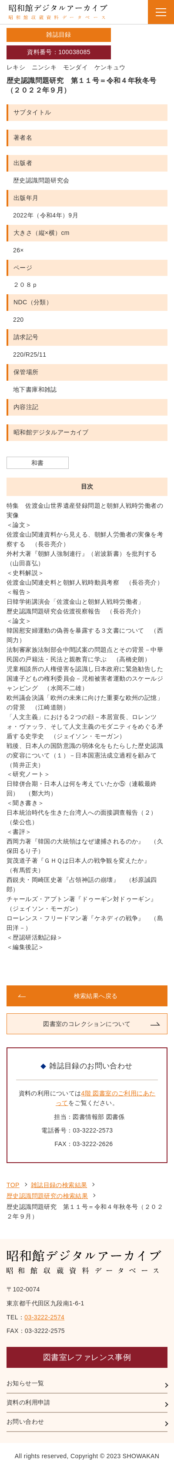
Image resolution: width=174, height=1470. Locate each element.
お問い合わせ (25, 1421)
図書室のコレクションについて (87, 1023)
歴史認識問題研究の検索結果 (47, 1195)
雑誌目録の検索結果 (59, 1184)
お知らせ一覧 (25, 1383)
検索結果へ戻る (96, 995)
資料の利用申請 (28, 1402)
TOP (13, 1184)
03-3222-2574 (44, 1317)
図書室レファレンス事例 (87, 1357)
